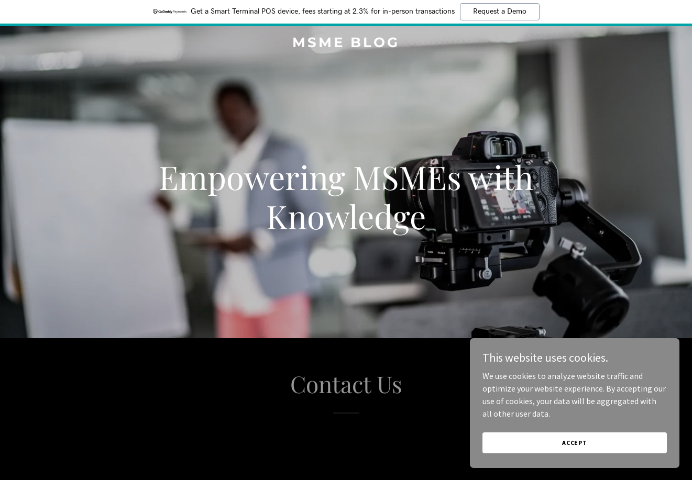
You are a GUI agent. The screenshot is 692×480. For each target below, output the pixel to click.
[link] (346, 44)
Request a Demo (499, 11)
